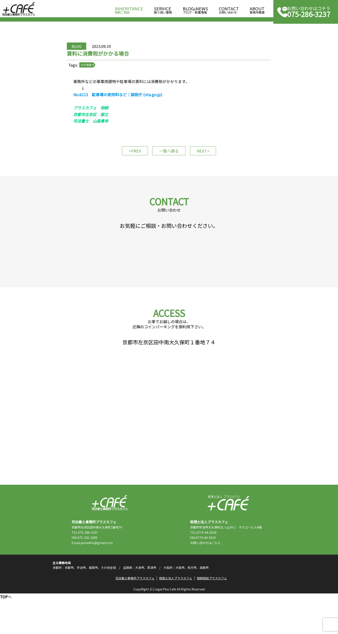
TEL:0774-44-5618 (208, 567)
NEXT (206, 164)
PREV (132, 164)
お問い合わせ (229, 9)
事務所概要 (257, 9)
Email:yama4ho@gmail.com (96, 578)
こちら (220, 578)
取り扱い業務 (163, 9)
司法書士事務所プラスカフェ (18, 9)
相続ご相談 (129, 9)
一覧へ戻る (169, 164)
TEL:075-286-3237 (89, 567)
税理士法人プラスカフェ (228, 538)
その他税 (92, 73)
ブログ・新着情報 (195, 9)
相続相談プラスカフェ (213, 618)
